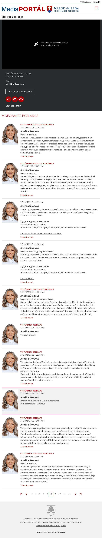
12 (69, 493)
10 (59, 493)
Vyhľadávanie (86, 2)
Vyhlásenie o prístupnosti (45, 532)
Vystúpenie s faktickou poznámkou (37, 124)
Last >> (78, 494)
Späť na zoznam (13, 105)
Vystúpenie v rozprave (31, 325)
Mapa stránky (60, 532)
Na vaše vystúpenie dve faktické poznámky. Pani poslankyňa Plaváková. (40, 402)
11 (64, 493)
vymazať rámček (27, 335)
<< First (23, 494)
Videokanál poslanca (20, 91)
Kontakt (97, 2)
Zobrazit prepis (26, 156)
